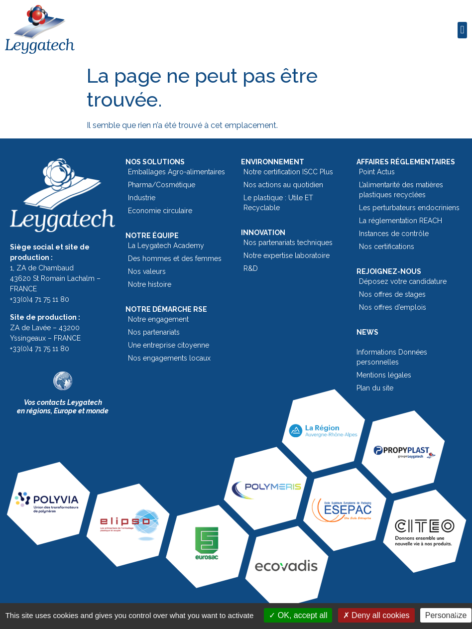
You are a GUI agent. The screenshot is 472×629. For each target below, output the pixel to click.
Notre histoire (149, 284)
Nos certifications (386, 247)
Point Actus (377, 172)
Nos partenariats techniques (288, 243)
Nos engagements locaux (169, 358)
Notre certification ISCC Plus (288, 172)
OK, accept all (298, 615)
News (367, 332)
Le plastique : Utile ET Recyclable (278, 203)
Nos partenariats (154, 332)
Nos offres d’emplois (392, 307)
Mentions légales (383, 375)
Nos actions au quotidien (283, 185)
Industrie (141, 198)
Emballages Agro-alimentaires (176, 172)
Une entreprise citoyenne (168, 345)
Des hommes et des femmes (175, 258)
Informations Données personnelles (391, 357)
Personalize (446, 615)
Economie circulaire (160, 211)
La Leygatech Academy (166, 246)
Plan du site (374, 388)
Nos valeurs (147, 271)
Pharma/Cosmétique (161, 185)
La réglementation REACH (400, 221)
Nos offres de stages (392, 294)
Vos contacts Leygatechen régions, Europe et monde (63, 406)
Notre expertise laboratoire (286, 255)
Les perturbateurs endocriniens (409, 208)
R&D (250, 268)
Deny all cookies (376, 615)
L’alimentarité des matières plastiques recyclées (401, 190)
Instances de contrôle (394, 234)
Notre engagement (158, 319)
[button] (462, 30)
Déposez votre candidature (403, 281)
